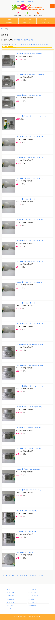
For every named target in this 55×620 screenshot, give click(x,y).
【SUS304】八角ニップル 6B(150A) (26, 511)
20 (44, 44)
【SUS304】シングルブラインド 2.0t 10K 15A (29, 303)
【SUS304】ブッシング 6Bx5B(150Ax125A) (28, 428)
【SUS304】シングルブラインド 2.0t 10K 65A (29, 178)
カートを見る (10, 593)
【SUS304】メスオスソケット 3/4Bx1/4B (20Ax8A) (31, 116)
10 (23, 44)
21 (47, 44)
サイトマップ (27, 25)
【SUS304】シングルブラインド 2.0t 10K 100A (29, 137)
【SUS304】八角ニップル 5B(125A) (26, 532)
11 (25, 44)
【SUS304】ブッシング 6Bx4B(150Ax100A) (28, 448)
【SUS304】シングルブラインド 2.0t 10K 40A (29, 220)
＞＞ (49, 44)
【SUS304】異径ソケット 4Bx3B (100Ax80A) (29, 54)
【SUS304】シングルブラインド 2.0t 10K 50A (29, 199)
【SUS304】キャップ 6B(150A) (25, 552)
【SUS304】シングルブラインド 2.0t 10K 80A (29, 158)
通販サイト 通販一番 (28, 617)
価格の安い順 (18, 40)
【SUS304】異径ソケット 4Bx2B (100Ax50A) (29, 95)
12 (27, 44)
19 (42, 44)
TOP (2, 29)
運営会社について (45, 20)
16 (36, 44)
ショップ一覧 (27, 20)
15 (34, 44)
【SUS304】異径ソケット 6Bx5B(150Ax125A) (29, 345)
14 (31, 44)
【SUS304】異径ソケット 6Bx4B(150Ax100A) (29, 365)
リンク (9, 609)
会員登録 (31, 599)
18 (40, 44)
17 (38, 44)
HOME (9, 19)
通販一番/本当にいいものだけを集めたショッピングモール (27, 7)
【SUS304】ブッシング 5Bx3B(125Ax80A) (28, 490)
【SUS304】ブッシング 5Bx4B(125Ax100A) (28, 469)
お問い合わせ (32, 606)
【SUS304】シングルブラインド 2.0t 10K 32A (29, 241)
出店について (45, 22)
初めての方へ (32, 593)
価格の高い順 (28, 40)
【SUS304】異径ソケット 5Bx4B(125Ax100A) (29, 386)
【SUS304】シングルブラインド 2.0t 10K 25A (29, 261)
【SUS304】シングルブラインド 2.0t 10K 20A (29, 282)
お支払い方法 (10, 596)
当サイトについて (27, 22)
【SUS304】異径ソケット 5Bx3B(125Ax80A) (29, 407)
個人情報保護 (9, 22)
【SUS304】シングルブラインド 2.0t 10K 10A (29, 324)
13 (29, 44)
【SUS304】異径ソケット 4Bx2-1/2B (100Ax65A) (30, 74)
